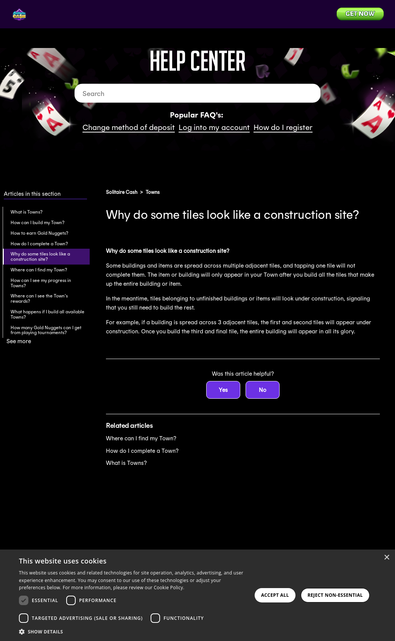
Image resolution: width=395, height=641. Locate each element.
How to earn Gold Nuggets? (39, 233)
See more (18, 341)
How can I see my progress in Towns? (41, 283)
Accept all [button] (275, 595)
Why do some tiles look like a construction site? (40, 256)
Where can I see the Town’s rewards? (39, 298)
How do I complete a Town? (39, 243)
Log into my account (214, 127)
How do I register (283, 127)
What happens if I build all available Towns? (47, 314)
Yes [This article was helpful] (223, 390)
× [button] (386, 557)
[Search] (197, 93)
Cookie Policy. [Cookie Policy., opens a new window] (169, 587)
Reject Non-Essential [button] (335, 595)
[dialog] (197, 595)
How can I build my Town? (37, 222)
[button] (134, 631)
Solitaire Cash (121, 192)
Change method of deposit (128, 127)
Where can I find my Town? (39, 269)
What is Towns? (26, 211)
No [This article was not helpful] (262, 390)
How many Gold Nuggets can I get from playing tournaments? (46, 330)
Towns (153, 192)
